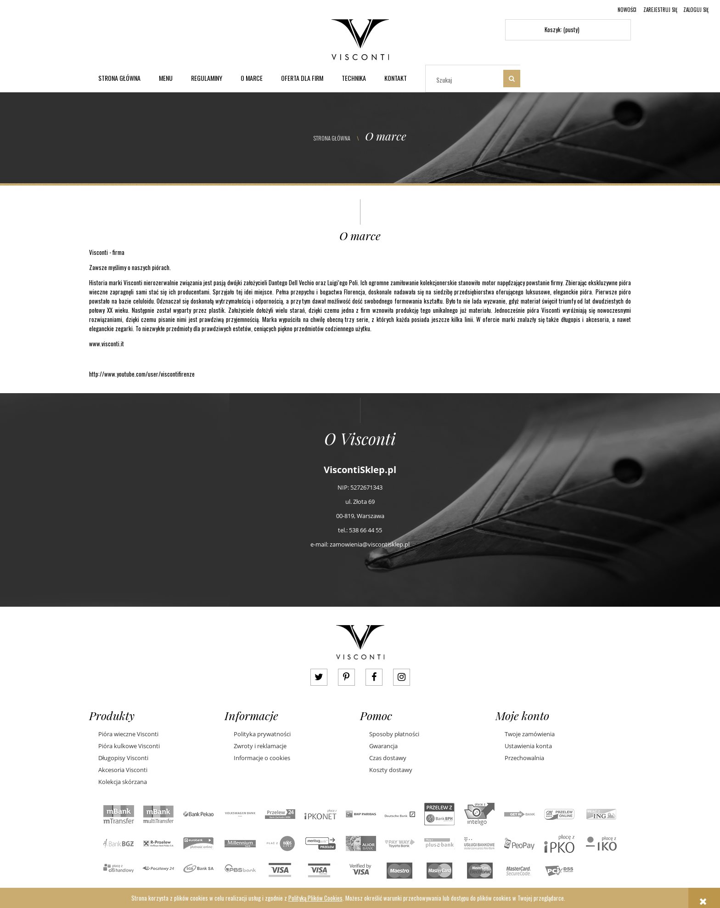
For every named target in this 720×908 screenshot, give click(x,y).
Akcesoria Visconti (122, 770)
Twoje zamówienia (530, 734)
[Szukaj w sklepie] (466, 79)
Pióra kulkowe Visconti (129, 746)
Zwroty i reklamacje (260, 746)
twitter (318, 677)
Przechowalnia (524, 758)
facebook (374, 677)
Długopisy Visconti (123, 758)
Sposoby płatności (394, 734)
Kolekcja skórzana (122, 782)
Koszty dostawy (390, 770)
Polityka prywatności (262, 734)
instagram (401, 677)
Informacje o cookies (262, 758)
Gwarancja (383, 746)
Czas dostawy (387, 758)
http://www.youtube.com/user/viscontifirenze (142, 373)
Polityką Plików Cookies (315, 897)
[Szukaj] (511, 78)
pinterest (346, 677)
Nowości (627, 9)
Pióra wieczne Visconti (128, 734)
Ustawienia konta (528, 746)
